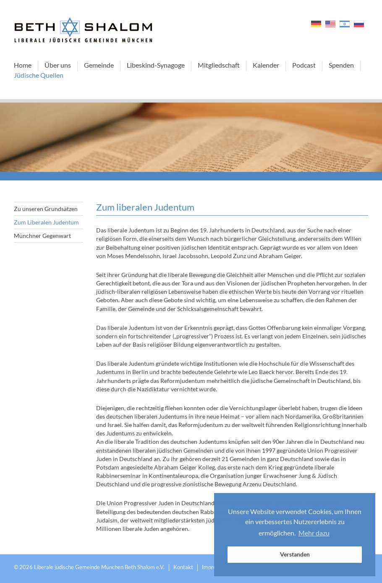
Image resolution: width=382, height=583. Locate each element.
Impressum (215, 567)
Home (22, 65)
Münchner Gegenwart (42, 235)
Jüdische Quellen (38, 75)
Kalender (266, 65)
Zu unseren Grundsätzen (46, 208)
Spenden (341, 65)
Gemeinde (99, 65)
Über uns (57, 65)
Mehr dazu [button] (314, 533)
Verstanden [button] (295, 554)
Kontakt (183, 567)
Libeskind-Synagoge (156, 65)
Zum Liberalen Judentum (46, 222)
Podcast (304, 65)
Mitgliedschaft (219, 65)
